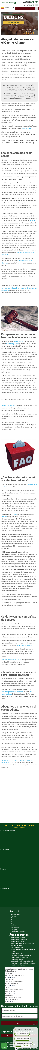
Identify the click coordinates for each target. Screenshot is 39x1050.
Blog (12, 924)
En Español (14, 929)
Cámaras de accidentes (18, 931)
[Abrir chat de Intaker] (16, 1049)
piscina (32, 221)
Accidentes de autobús (18, 941)
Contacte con (15, 928)
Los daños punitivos (8, 406)
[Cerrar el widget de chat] (37, 1024)
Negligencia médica (17, 947)
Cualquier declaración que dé (11, 660)
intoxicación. (29, 210)
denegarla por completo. (25, 645)
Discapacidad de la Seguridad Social (22, 961)
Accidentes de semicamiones (19, 957)
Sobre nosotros (15, 914)
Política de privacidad (8, 1046)
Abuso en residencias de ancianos (21, 955)
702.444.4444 (10, 977)
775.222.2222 (10, 993)
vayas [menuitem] (15, 160)
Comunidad (14, 922)
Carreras (13, 920)
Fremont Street (26, 128)
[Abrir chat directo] (34, 1024)
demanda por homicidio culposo (12, 692)
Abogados (14, 916)
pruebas (4, 517)
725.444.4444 (10, 985)
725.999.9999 (10, 1001)
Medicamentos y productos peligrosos (22, 943)
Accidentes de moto (17, 953)
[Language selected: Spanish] (7, 8)
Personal (13, 918)
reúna (15, 514)
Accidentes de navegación (19, 939)
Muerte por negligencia (18, 965)
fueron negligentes (12, 344)
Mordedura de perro (17, 945)
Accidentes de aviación (18, 937)
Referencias (14, 926)
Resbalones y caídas (17, 959)
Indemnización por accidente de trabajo (23, 963)
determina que (18, 341)
